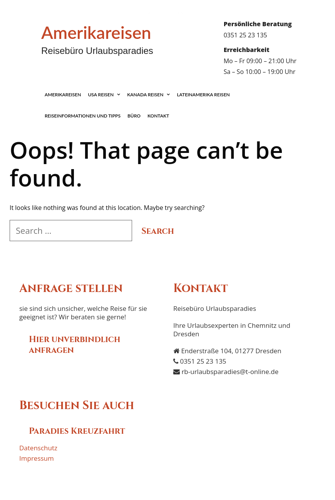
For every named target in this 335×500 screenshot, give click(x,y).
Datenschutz (155, 12)
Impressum (181, 12)
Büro (134, 116)
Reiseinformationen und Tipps (83, 116)
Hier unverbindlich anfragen (74, 345)
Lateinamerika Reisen (203, 94)
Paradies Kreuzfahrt (77, 431)
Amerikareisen (96, 32)
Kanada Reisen (150, 94)
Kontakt (158, 116)
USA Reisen (106, 94)
